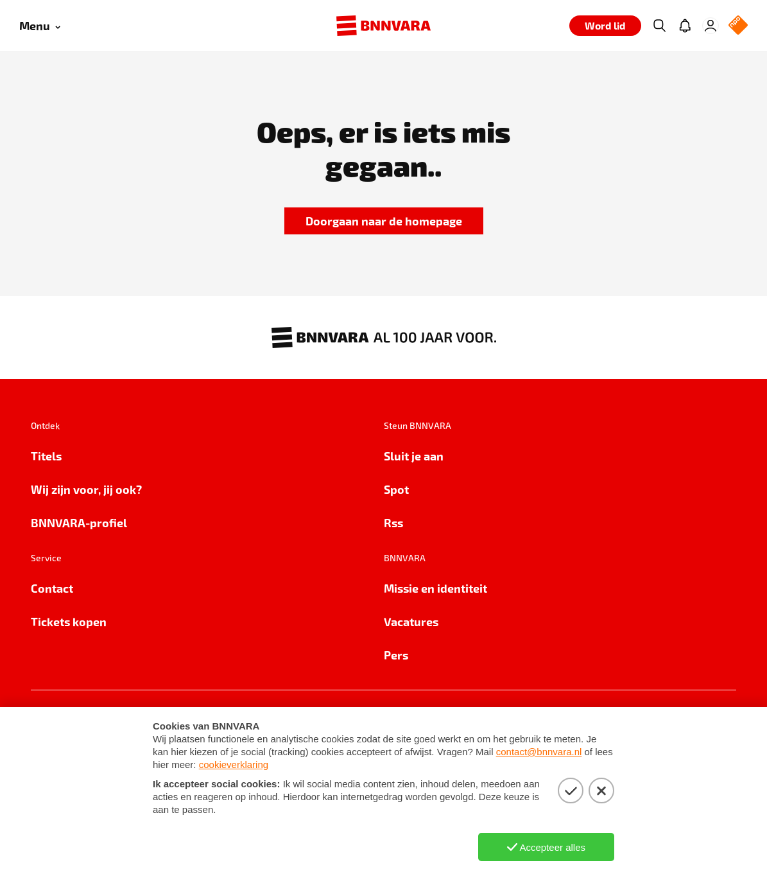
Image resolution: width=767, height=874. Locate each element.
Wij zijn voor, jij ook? (86, 489)
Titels (46, 455)
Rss (393, 522)
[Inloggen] (710, 25)
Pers (396, 654)
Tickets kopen (69, 621)
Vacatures (411, 621)
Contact (52, 588)
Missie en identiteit (435, 588)
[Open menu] (39, 26)
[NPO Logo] (738, 26)
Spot (396, 489)
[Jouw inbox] (685, 25)
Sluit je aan (414, 455)
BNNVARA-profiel (79, 522)
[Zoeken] (659, 25)
